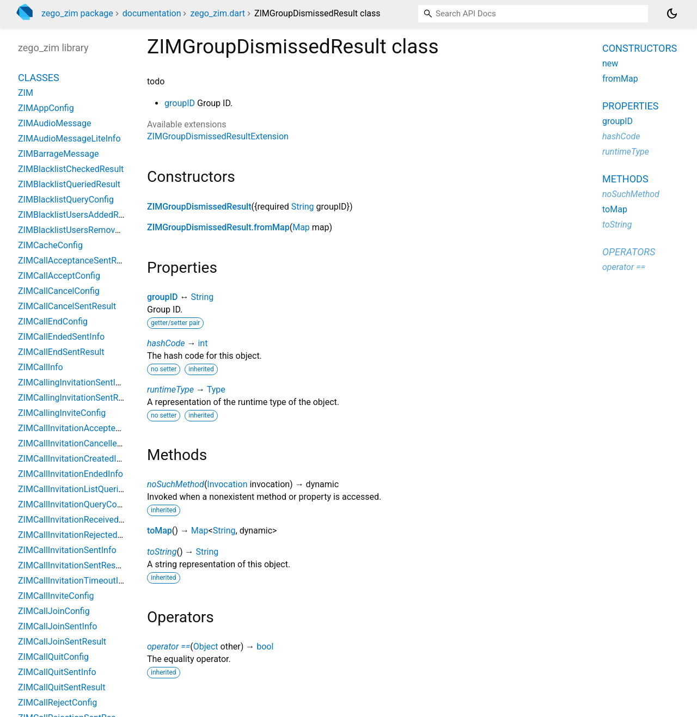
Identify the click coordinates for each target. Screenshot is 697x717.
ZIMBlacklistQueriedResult (69, 184)
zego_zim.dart (217, 13)
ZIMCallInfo (40, 367)
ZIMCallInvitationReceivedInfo (76, 519)
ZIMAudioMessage (54, 123)
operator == (168, 646)
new (610, 63)
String (302, 206)
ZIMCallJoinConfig (54, 611)
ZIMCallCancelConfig (59, 291)
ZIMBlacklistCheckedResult (71, 169)
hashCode (166, 343)
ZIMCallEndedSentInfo (61, 337)
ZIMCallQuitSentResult (61, 687)
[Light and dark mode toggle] (672, 13)
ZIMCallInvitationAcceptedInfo (77, 428)
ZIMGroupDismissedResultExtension (218, 136)
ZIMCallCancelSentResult (67, 306)
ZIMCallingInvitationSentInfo (73, 382)
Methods (625, 179)
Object (205, 646)
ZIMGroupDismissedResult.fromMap (218, 227)
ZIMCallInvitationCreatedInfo (73, 459)
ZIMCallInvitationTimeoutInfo (74, 580)
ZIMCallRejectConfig (57, 702)
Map (301, 227)
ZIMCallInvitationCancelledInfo (77, 443)
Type (216, 389)
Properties (630, 106)
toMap (159, 530)
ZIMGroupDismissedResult (199, 206)
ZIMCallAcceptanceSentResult (77, 260)
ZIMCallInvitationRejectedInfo (75, 535)
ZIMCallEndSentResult (61, 352)
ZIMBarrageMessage (58, 154)
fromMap (620, 78)
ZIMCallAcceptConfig (59, 276)
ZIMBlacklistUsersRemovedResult (83, 230)
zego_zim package (77, 13)
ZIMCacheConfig (50, 245)
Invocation (227, 484)
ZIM (25, 93)
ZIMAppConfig (46, 108)
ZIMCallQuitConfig (53, 657)
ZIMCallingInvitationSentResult (77, 398)
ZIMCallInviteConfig (56, 596)
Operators (628, 252)
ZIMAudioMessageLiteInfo (69, 138)
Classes (38, 77)
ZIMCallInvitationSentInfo (67, 550)
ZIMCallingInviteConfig (62, 413)
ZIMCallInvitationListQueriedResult (85, 489)
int (202, 343)
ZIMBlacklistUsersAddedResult (78, 215)
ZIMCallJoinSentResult (62, 641)
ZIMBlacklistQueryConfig (66, 199)
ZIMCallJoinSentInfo (57, 626)
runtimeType (170, 389)
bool (264, 646)
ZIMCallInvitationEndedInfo (70, 474)
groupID (179, 103)
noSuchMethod (175, 484)
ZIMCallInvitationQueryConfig (74, 504)
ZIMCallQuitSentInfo (57, 672)
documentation (152, 13)
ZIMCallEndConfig (53, 321)
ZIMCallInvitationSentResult (71, 565)
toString (161, 552)
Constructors (639, 48)
